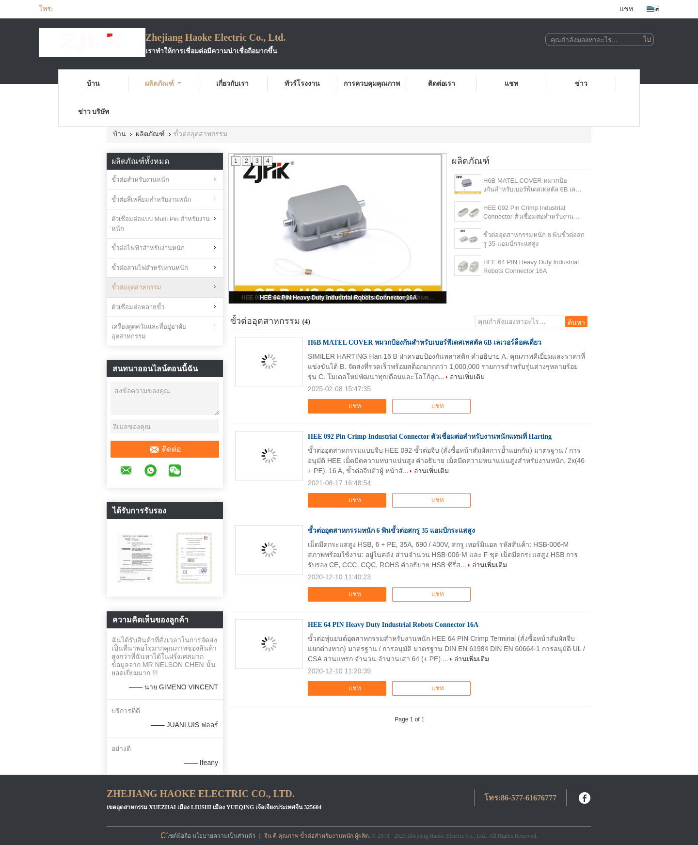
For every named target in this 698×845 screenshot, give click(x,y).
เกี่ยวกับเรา (232, 83)
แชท (626, 9)
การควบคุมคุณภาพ (372, 83)
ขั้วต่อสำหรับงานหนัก (140, 179)
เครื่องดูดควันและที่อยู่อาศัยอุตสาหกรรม (148, 331)
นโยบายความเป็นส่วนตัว (223, 835)
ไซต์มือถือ (175, 835)
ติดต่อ (165, 449)
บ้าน (93, 83)
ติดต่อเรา (441, 83)
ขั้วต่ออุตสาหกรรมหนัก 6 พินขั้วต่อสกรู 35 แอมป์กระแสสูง (534, 239)
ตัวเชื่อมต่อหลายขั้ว (137, 307)
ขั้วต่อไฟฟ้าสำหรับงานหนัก (148, 248)
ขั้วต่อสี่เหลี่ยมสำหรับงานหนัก (151, 199)
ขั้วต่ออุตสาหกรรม (136, 287)
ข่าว (581, 83)
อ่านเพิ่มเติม (467, 377)
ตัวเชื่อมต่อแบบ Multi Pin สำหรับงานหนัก (160, 223)
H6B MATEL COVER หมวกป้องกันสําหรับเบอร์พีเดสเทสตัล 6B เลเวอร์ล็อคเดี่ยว (529, 185)
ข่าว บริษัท (94, 111)
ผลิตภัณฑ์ (163, 83)
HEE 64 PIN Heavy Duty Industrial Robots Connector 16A (338, 297)
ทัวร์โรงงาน (302, 83)
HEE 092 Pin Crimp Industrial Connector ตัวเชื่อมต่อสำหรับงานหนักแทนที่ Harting (528, 212)
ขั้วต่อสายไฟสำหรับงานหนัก (149, 267)
